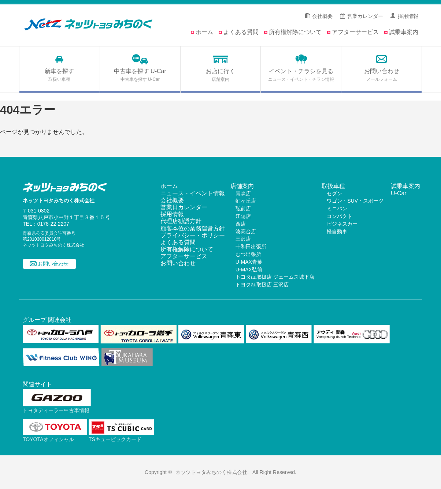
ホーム (204, 32)
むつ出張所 (248, 254)
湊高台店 (246, 231)
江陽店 (243, 216)
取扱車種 (333, 186)
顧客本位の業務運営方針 (192, 228)
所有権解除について (295, 32)
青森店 (243, 193)
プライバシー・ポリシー (192, 235)
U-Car (399, 193)
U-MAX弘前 (249, 269)
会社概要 (322, 16)
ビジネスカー (342, 224)
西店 (241, 224)
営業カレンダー (365, 16)
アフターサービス (355, 32)
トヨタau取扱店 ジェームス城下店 (275, 277)
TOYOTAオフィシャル (55, 436)
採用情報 (408, 16)
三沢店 (243, 239)
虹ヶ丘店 (246, 201)
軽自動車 (337, 231)
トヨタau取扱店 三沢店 (262, 284)
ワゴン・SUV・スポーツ (355, 201)
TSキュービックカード (121, 436)
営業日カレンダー (183, 207)
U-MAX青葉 (249, 262)
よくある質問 (241, 32)
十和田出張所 (251, 246)
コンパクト (339, 216)
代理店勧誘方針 (180, 221)
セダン (334, 193)
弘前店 (243, 208)
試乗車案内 (403, 32)
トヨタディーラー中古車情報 (57, 408)
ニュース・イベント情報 (192, 193)
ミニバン (337, 208)
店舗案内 (242, 186)
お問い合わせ (53, 264)
